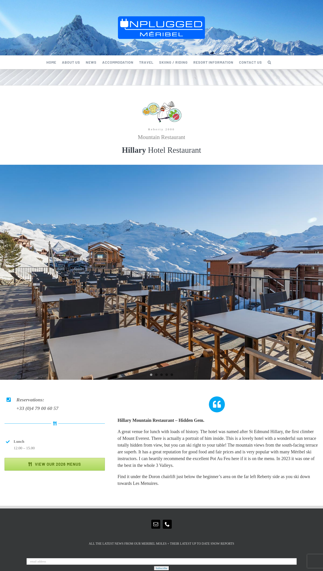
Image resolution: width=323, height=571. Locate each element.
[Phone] (167, 524)
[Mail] (155, 524)
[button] (269, 62)
